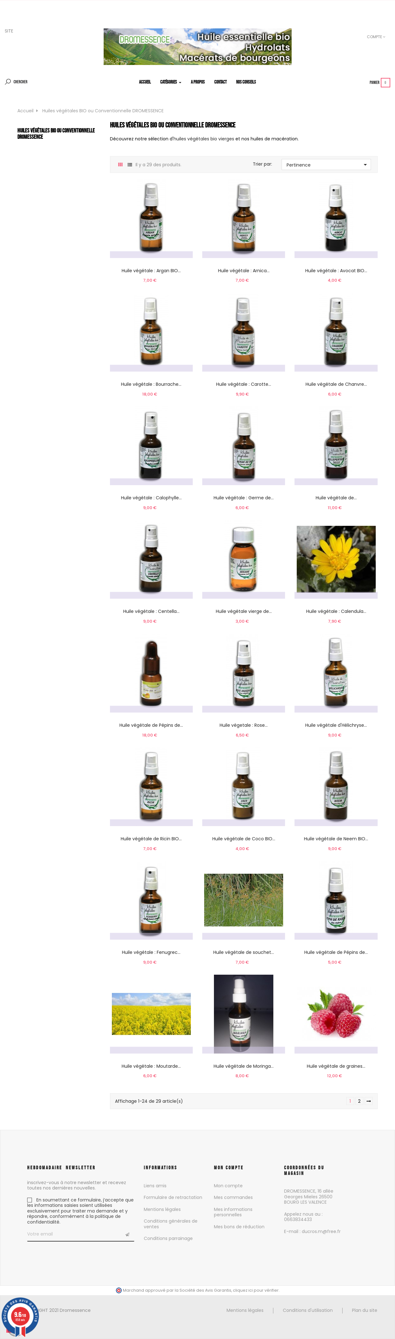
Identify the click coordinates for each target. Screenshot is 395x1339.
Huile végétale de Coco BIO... (243, 839)
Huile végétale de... (336, 498)
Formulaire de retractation (173, 1197)
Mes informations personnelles (233, 1212)
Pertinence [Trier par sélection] (328, 164)
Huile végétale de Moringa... (244, 1066)
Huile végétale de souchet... (243, 952)
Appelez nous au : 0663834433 (303, 1217)
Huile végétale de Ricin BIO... (151, 839)
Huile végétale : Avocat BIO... (336, 270)
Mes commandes (233, 1197)
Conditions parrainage (168, 1238)
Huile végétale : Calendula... (336, 611)
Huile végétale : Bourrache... (151, 384)
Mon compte (228, 1186)
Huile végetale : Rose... (244, 725)
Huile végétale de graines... (336, 1066)
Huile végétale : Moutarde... (151, 1066)
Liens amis (155, 1186)
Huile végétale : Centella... (151, 611)
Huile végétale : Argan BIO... (151, 270)
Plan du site (364, 1310)
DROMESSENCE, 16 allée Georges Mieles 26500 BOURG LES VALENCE (308, 1196)
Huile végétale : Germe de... (244, 498)
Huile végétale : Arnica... (244, 270)
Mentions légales (162, 1209)
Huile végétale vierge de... (244, 611)
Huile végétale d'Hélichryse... (336, 725)
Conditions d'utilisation (308, 1310)
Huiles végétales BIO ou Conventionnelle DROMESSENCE (56, 133)
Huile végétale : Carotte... (243, 384)
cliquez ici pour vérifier (256, 1290)
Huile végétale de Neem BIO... (336, 839)
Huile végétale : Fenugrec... (151, 952)
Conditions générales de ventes (171, 1224)
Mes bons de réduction (239, 1227)
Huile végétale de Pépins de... (151, 725)
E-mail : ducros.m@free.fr (312, 1231)
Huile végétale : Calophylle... (151, 498)
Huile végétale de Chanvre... (336, 384)
